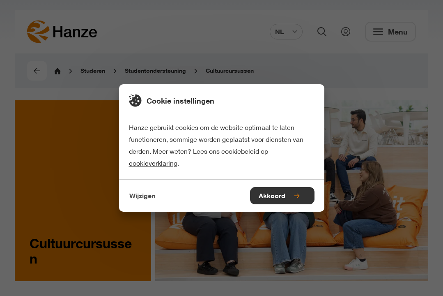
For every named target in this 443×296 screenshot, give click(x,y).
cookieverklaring (153, 163)
